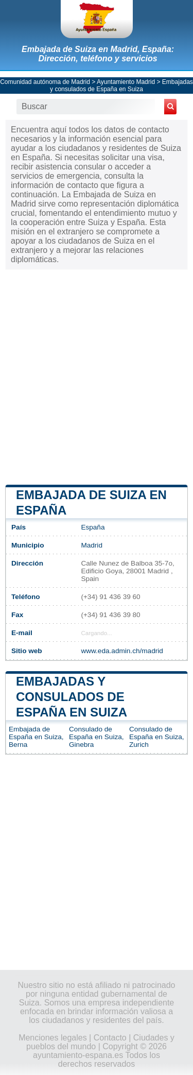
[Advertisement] (96, 375)
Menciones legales (53, 1037)
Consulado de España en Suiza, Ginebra (96, 736)
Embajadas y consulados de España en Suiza (121, 85)
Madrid (91, 545)
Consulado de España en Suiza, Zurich (156, 736)
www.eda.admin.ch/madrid (122, 651)
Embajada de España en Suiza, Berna (36, 736)
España (92, 527)
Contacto (110, 1037)
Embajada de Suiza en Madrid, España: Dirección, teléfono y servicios (98, 54)
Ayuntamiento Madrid (126, 82)
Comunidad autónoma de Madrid (45, 82)
